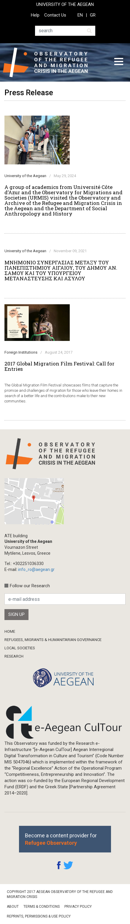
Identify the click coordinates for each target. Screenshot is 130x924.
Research (13, 656)
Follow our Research (30, 585)
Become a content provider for (61, 839)
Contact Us (55, 15)
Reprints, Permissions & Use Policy (39, 916)
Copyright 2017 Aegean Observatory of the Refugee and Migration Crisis (60, 894)
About (13, 906)
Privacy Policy (78, 906)
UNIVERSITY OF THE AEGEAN (65, 4)
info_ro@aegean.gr (36, 569)
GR (93, 15)
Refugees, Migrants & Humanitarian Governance (53, 639)
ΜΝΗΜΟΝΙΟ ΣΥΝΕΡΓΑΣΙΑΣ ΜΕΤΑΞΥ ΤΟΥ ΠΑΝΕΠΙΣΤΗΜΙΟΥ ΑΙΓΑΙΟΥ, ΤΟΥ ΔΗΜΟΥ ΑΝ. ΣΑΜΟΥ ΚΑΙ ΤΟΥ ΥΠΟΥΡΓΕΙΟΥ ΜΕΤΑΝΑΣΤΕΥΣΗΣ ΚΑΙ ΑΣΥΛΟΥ (60, 270)
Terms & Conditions (41, 906)
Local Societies (19, 648)
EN (80, 15)
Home (9, 631)
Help (35, 15)
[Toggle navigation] (118, 62)
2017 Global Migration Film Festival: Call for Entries (59, 366)
